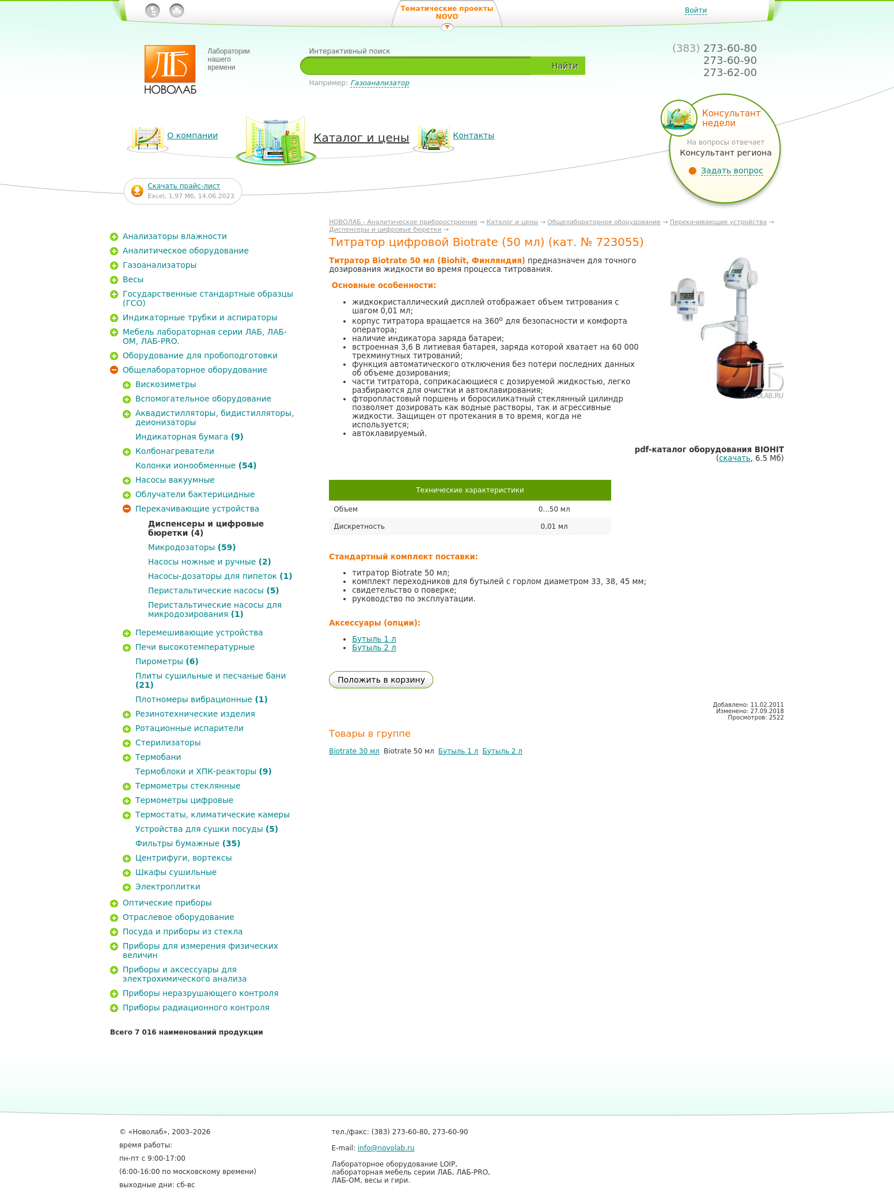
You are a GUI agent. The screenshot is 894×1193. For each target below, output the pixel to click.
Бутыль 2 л (374, 647)
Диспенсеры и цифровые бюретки (385, 229)
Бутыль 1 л (374, 639)
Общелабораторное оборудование (604, 222)
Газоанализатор (379, 83)
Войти (696, 10)
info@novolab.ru (386, 1148)
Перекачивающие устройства (718, 222)
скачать (735, 458)
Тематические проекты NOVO (446, 13)
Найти (565, 65)
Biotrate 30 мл (354, 751)
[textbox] (420, 65)
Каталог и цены (513, 222)
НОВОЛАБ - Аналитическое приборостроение (403, 222)
